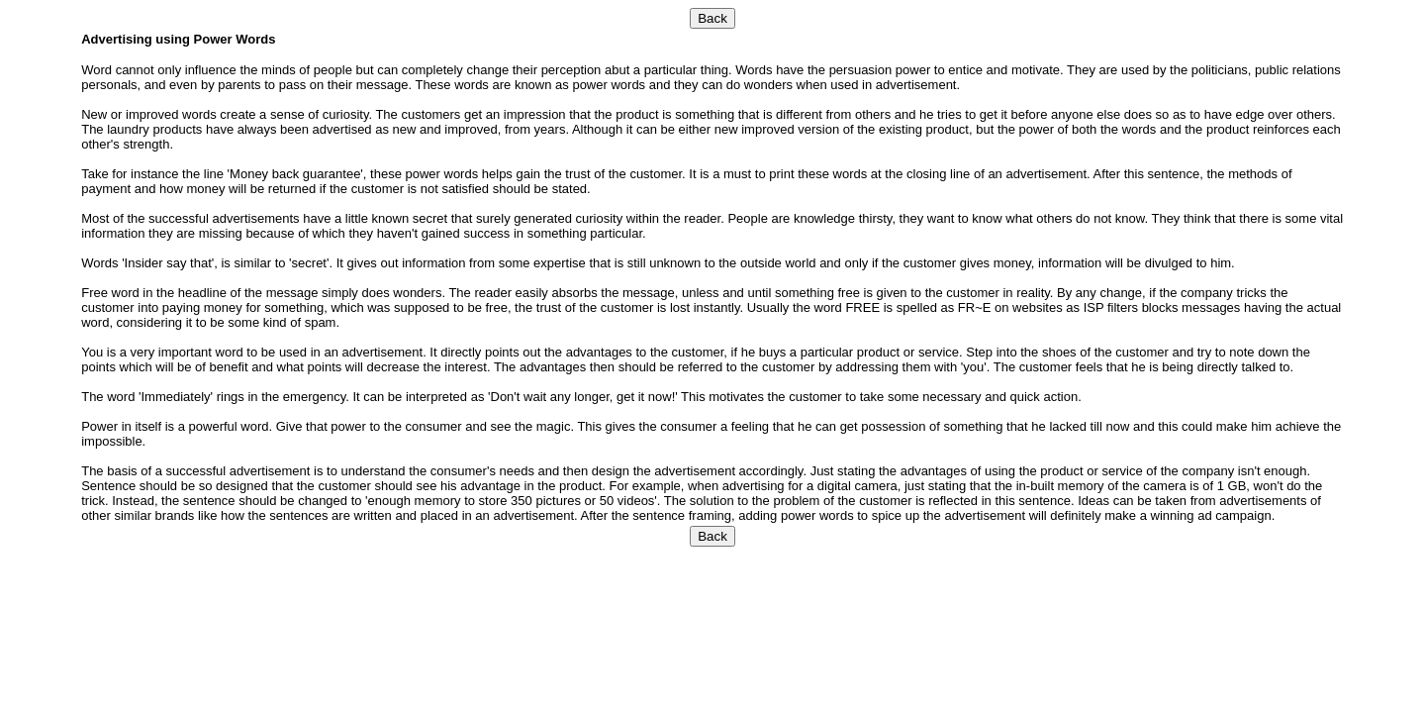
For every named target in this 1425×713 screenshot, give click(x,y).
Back (712, 18)
